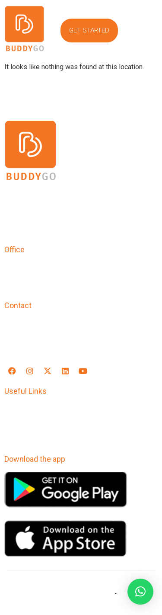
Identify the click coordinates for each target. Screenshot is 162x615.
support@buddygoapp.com (51, 342)
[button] (146, 31)
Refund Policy (28, 433)
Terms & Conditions (38, 421)
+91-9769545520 (33, 323)
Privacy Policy (28, 409)
